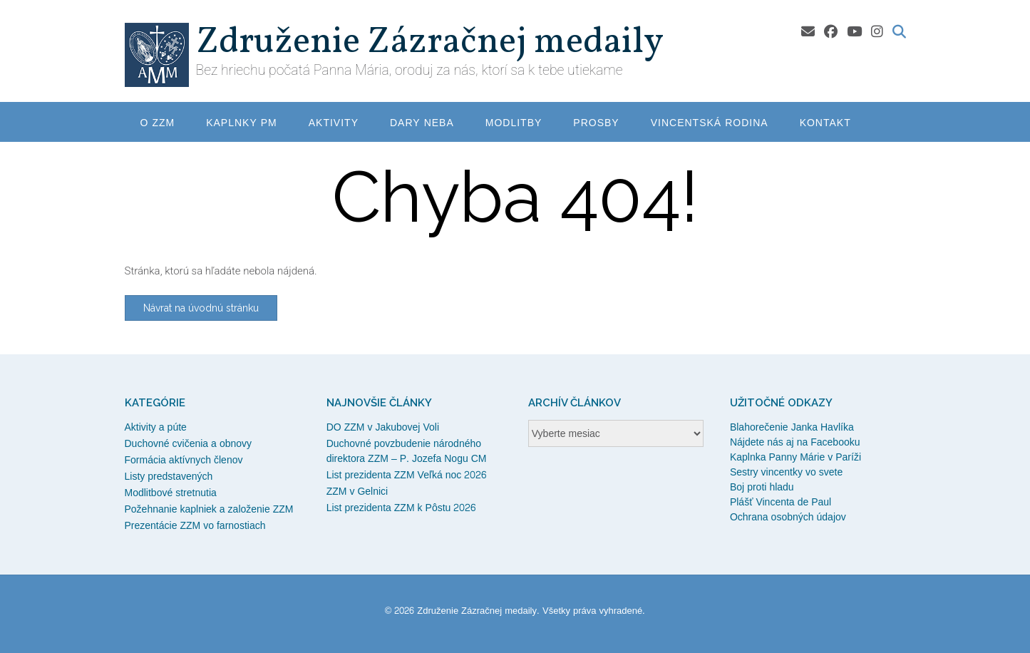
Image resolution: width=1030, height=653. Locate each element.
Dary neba (422, 123)
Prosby (596, 123)
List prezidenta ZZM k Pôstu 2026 (401, 508)
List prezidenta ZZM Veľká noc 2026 (406, 475)
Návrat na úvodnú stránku (201, 308)
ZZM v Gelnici (357, 491)
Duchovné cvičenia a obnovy (188, 444)
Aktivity (334, 123)
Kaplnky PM (241, 123)
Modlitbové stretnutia (171, 493)
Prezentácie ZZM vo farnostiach (195, 526)
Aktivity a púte (156, 427)
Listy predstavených (169, 476)
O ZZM (157, 123)
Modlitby (513, 123)
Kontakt (825, 123)
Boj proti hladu (762, 487)
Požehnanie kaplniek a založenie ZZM (209, 509)
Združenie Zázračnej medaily (430, 43)
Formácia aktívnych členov (184, 460)
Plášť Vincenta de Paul (780, 502)
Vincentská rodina (709, 123)
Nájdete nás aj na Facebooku (795, 442)
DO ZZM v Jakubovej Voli (382, 427)
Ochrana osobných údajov (788, 517)
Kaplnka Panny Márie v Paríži (795, 457)
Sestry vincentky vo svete (786, 472)
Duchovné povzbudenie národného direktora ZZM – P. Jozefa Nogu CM (406, 451)
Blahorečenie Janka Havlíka (792, 427)
